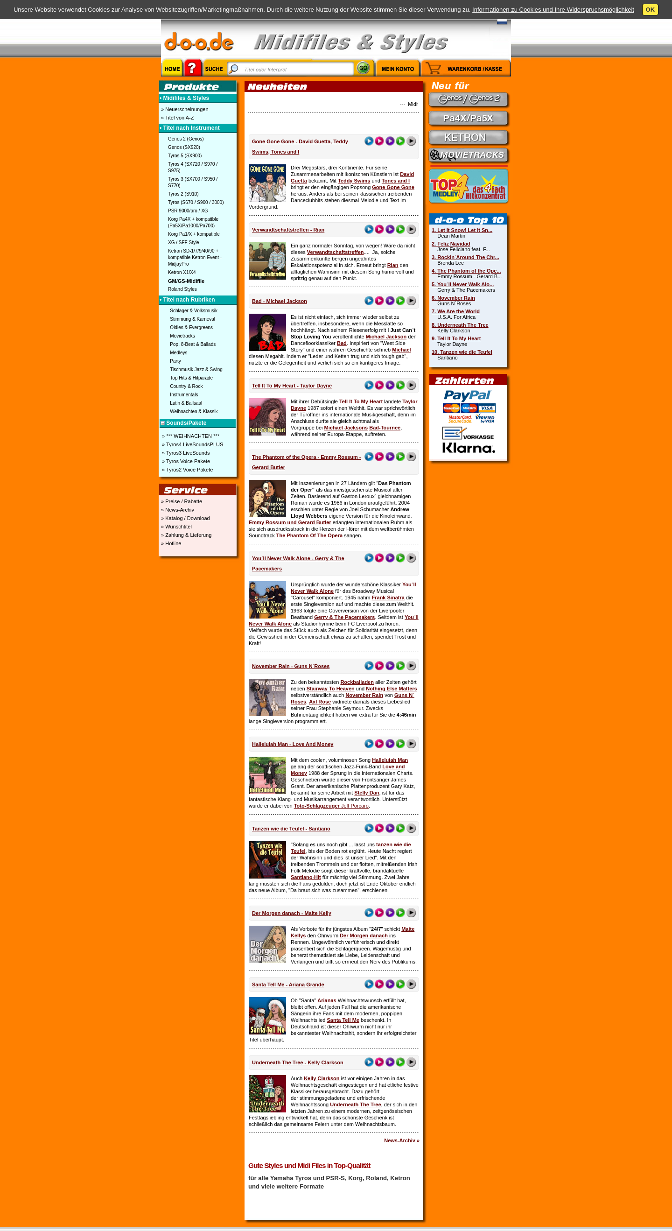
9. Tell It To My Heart (456, 338)
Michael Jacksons (346, 427)
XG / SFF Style (183, 242)
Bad (342, 343)
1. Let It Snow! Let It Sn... (462, 230)
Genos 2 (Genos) (186, 138)
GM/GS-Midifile (186, 281)
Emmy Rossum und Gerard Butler (290, 522)
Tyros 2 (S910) (183, 194)
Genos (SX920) (184, 147)
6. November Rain (453, 298)
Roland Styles (182, 289)
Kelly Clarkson (321, 1078)
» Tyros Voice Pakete (185, 461)
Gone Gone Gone (393, 187)
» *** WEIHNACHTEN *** (190, 436)
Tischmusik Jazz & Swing (196, 369)
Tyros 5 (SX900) (185, 155)
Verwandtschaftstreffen (335, 252)
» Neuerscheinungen (184, 109)
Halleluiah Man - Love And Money (292, 744)
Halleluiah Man (390, 760)
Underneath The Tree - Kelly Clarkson (297, 1062)
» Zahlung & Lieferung (185, 535)
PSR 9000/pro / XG (188, 210)
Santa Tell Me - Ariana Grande (288, 984)
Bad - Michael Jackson (279, 301)
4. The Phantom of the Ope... (466, 271)
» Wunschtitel (176, 526)
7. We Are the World (456, 311)
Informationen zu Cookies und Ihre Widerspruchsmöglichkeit (553, 9)
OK (650, 9)
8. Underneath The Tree (460, 325)
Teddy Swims (354, 180)
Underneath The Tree (355, 1104)
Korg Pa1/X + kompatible (194, 234)
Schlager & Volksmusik (193, 310)
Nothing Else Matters (391, 688)
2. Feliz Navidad (451, 243)
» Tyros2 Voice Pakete (187, 469)
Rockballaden (357, 682)
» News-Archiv (177, 510)
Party (175, 361)
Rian (393, 265)
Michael (401, 349)
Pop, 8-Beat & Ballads (193, 344)
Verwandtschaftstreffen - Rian (288, 229)
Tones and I (396, 180)
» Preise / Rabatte (181, 501)
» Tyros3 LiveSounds (185, 453)
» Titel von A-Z (177, 117)
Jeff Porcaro (355, 806)
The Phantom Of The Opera (309, 535)
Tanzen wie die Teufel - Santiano (291, 828)
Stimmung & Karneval (192, 319)
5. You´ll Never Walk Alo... (463, 284)
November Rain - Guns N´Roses (290, 666)
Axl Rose (320, 701)
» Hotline (170, 543)
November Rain (364, 695)
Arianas (326, 1000)
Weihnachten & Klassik (193, 411)
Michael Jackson (386, 336)
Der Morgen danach (364, 935)
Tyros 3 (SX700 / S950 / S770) (192, 182)
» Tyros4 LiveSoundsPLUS (192, 444)
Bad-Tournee (384, 427)
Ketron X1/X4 (182, 272)
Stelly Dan (366, 792)
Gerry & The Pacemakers (344, 617)
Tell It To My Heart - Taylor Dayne (292, 385)
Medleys (178, 352)
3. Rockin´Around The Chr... (465, 257)
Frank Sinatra (388, 597)
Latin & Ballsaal (186, 403)
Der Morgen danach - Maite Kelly (291, 913)
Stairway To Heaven (331, 688)
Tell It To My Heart (361, 401)
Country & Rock (186, 386)
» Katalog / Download (185, 518)
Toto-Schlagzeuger (317, 806)
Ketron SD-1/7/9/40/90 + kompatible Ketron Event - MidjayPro (195, 257)
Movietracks (182, 335)
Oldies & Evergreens (191, 327)
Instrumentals (184, 394)
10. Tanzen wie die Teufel (462, 352)
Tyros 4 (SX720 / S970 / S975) (192, 167)
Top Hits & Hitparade (191, 377)
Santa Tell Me (343, 1020)
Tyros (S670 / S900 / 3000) (196, 202)
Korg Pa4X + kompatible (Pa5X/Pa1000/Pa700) (193, 222)
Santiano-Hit (306, 877)
